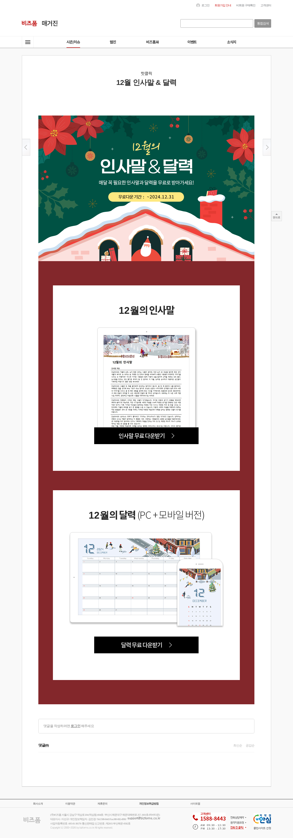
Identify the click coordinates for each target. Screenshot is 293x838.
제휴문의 (102, 803)
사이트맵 (195, 803)
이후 (267, 147)
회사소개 (38, 803)
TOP (276, 216)
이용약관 (70, 803)
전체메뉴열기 (28, 42)
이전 (26, 147)
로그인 (75, 726)
